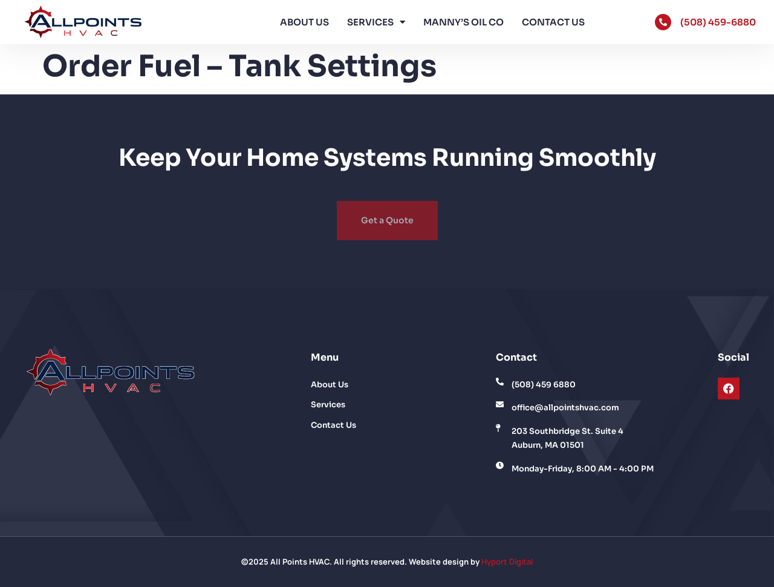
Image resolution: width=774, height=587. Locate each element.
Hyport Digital (507, 561)
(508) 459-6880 (718, 22)
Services (376, 22)
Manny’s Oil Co (463, 22)
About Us (304, 22)
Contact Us (553, 22)
